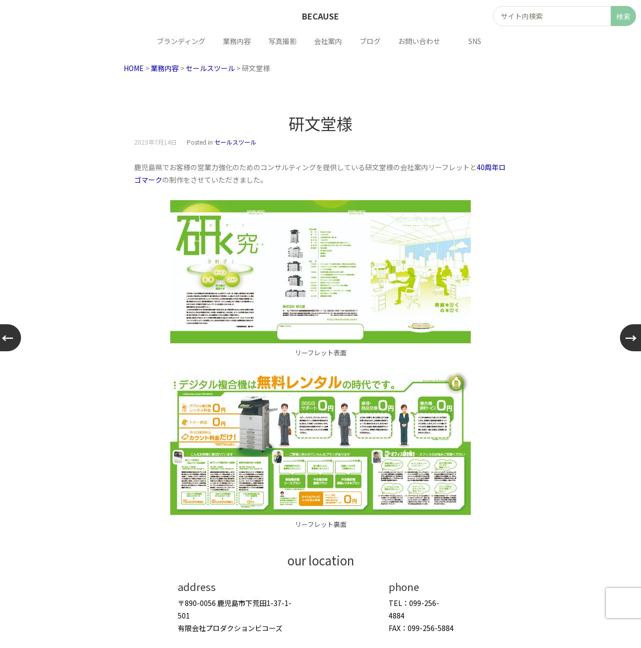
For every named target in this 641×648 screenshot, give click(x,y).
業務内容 (165, 68)
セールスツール (210, 68)
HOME (134, 68)
